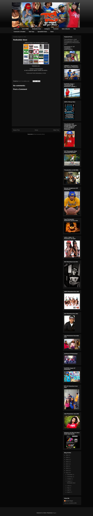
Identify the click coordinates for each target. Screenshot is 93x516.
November (70, 476)
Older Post (56, 130)
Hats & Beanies (66, 28)
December (70, 474)
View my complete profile (70, 503)
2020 (67, 457)
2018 (67, 461)
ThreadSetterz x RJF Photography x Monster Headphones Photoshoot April (72, 42)
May (68, 487)
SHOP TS (16, 28)
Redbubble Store (36, 28)
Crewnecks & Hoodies (19, 31)
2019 (67, 459)
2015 (67, 468)
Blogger (54, 512)
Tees (74, 28)
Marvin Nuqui (69, 500)
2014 (67, 470)
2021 (67, 455)
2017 (67, 464)
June (68, 485)
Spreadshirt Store (42, 31)
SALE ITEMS (25, 28)
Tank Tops (31, 31)
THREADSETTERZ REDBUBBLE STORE (36, 73)
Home (52, 31)
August (69, 481)
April (68, 490)
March (69, 492)
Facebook (55, 28)
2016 (67, 466)
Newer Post (16, 130)
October (69, 478)
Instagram (47, 28)
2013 (67, 472)
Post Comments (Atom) (39, 134)
